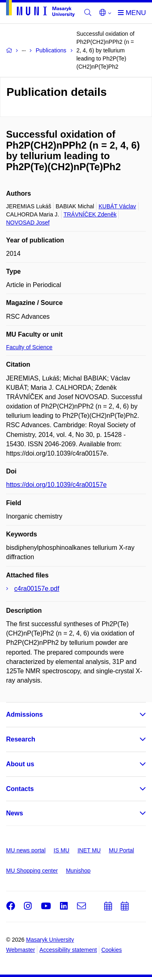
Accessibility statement (68, 950)
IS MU (61, 850)
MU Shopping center (32, 870)
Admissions (24, 714)
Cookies (111, 950)
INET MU (89, 850)
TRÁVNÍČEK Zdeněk (90, 214)
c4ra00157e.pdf (36, 588)
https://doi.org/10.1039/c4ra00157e (56, 484)
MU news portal (25, 850)
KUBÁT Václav (117, 206)
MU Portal (121, 850)
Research (20, 739)
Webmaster (20, 950)
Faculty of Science (29, 347)
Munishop (78, 870)
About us (20, 764)
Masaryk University (50, 939)
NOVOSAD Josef (27, 222)
